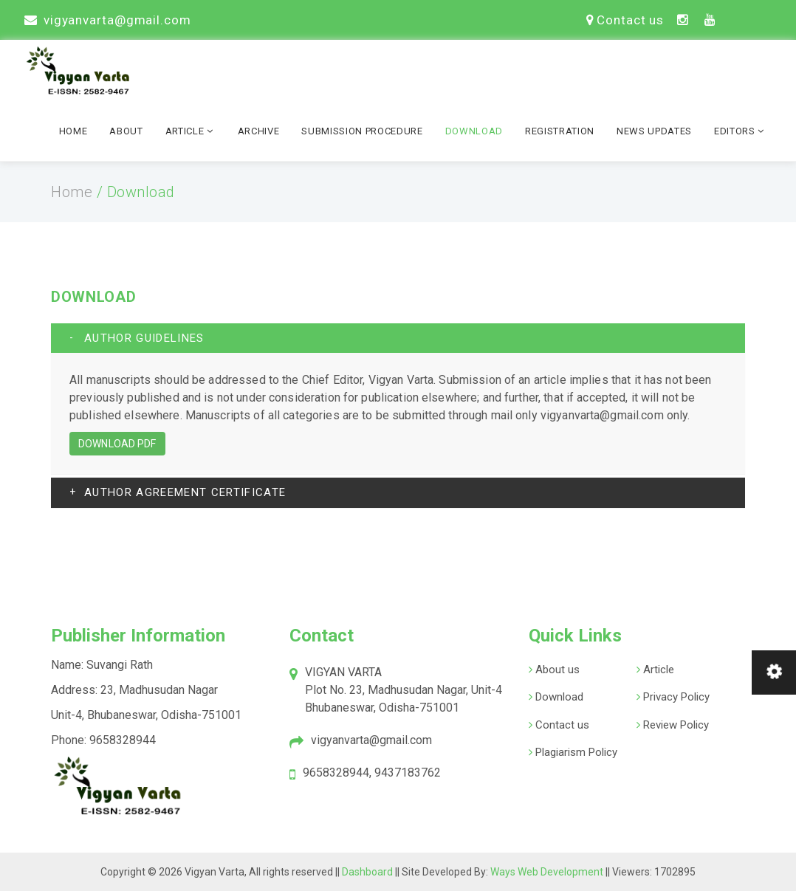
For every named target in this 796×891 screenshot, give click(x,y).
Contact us (625, 20)
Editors (740, 131)
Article (190, 131)
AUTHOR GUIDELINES (144, 338)
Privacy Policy (675, 696)
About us (556, 669)
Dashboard (368, 872)
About (126, 131)
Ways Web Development (546, 872)
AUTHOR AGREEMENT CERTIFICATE (185, 492)
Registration (559, 131)
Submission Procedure (361, 131)
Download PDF (117, 444)
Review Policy (674, 725)
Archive (259, 131)
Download (474, 131)
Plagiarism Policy (574, 752)
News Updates (654, 131)
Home (73, 131)
